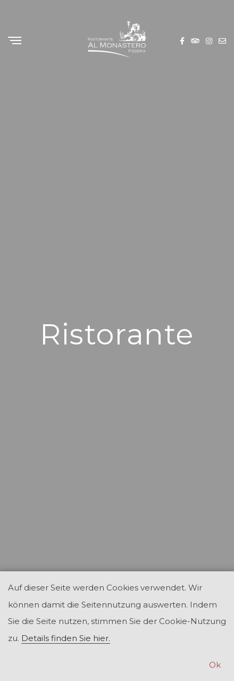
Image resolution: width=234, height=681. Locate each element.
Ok (215, 665)
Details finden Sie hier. (65, 638)
